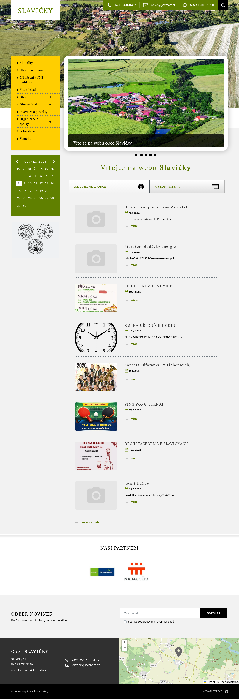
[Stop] (136, 155)
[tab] (109, 186)
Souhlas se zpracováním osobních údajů (151, 621)
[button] (178, 652)
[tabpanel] (146, 364)
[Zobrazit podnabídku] (50, 97)
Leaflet (209, 682)
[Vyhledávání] (222, 5)
